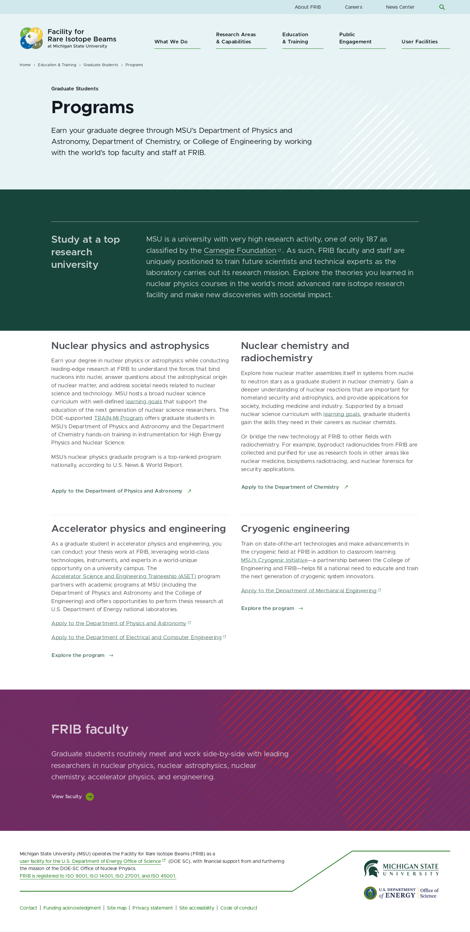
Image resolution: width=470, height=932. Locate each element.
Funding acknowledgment (72, 908)
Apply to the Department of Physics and (121, 627)
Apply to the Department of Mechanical (311, 594)
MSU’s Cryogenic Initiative (274, 564)
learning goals (144, 406)
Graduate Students (101, 65)
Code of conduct (238, 908)
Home (25, 65)
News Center (400, 7)
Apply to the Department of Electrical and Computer (139, 641)
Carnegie (243, 254)
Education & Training (57, 65)
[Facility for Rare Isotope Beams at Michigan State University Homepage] (68, 38)
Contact (28, 908)
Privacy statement (152, 908)
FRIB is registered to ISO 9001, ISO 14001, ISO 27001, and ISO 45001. (98, 876)
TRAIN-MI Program (118, 422)
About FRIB (308, 7)
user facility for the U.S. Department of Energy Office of (93, 861)
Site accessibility (197, 908)
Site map (116, 908)
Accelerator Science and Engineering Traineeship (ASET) (123, 580)
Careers (353, 7)
